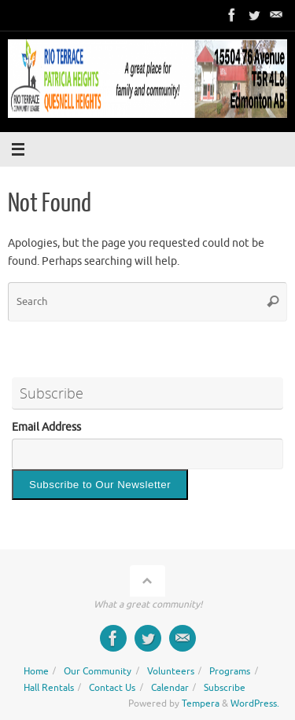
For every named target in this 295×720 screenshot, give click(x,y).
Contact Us (112, 687)
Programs (229, 671)
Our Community (97, 671)
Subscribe (224, 687)
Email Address (46, 427)
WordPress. (254, 703)
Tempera (200, 703)
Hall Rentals (49, 687)
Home (36, 671)
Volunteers (170, 671)
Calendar (170, 687)
